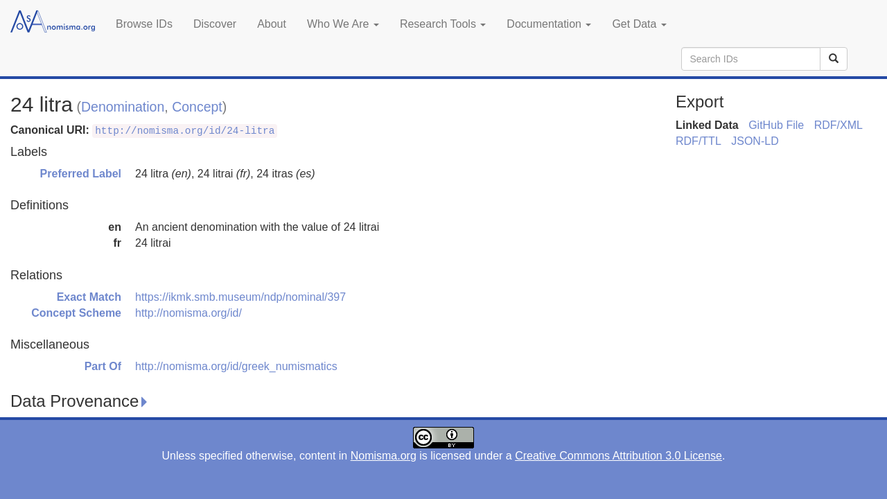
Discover (214, 24)
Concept (197, 106)
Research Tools (443, 24)
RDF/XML (838, 125)
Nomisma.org (383, 456)
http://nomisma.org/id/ (188, 313)
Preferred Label (80, 174)
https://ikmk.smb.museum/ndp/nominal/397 (240, 297)
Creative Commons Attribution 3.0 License (618, 456)
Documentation (549, 24)
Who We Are (343, 24)
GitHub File (776, 125)
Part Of (103, 366)
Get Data (639, 24)
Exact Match (89, 297)
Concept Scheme (76, 313)
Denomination (122, 106)
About (271, 24)
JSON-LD (754, 141)
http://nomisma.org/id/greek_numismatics (236, 366)
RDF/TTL (698, 141)
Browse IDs (144, 24)
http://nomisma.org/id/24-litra (184, 131)
